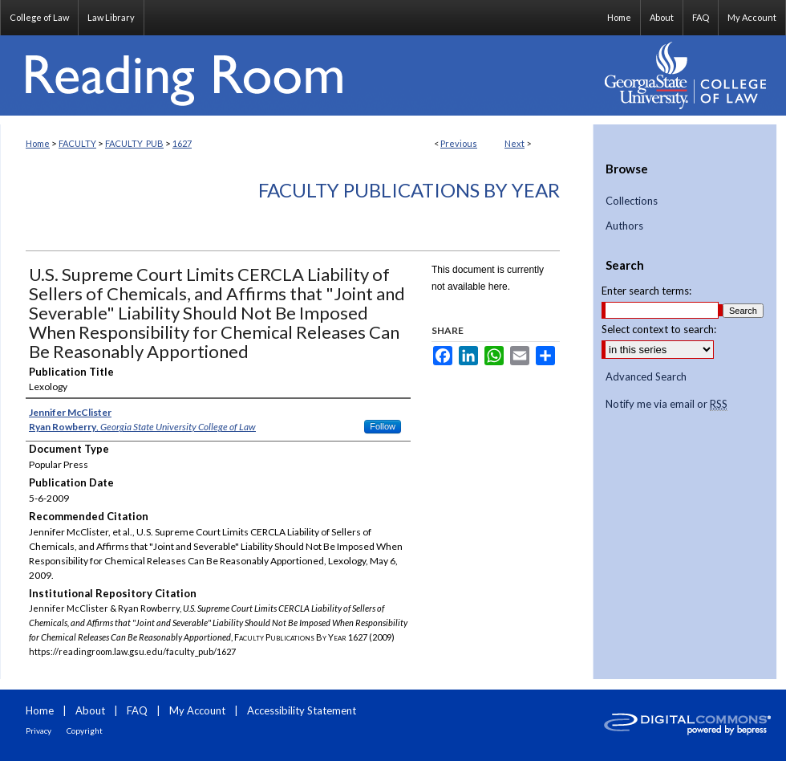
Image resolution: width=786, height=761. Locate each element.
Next (514, 143)
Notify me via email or (666, 404)
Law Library (111, 17)
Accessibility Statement (301, 710)
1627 (182, 143)
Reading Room (297, 75)
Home (38, 143)
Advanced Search (646, 376)
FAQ (137, 710)
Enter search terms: (646, 290)
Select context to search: (659, 329)
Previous (458, 143)
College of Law (39, 17)
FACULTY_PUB (134, 143)
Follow (382, 426)
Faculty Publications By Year (409, 189)
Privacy (38, 730)
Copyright (85, 730)
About (90, 710)
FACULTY (77, 143)
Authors (624, 226)
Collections (632, 201)
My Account (197, 710)
